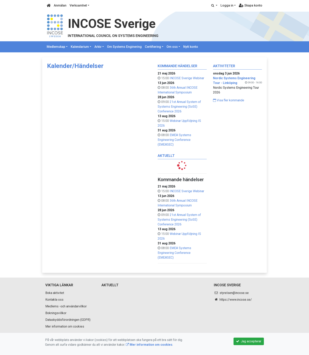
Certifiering (153, 47)
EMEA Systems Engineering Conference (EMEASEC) (174, 139)
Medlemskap (56, 47)
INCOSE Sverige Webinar (187, 78)
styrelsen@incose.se (234, 293)
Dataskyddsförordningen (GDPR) (67, 320)
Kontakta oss (54, 299)
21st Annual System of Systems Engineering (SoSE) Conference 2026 (179, 106)
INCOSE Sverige (112, 23)
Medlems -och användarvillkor (66, 306)
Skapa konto (250, 5)
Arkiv (97, 47)
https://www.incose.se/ (236, 299)
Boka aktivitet (54, 293)
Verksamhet (78, 5)
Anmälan (60, 5)
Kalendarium (80, 47)
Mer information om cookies (64, 326)
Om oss (172, 47)
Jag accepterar (248, 341)
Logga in (227, 5)
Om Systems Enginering (124, 47)
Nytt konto (190, 47)
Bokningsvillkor (55, 313)
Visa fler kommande (228, 100)
